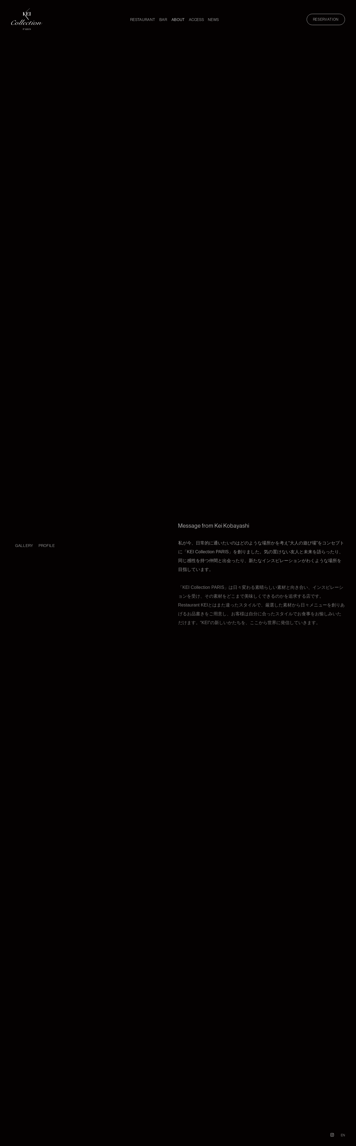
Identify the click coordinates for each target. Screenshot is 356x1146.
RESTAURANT (142, 19)
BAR (163, 19)
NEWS (213, 19)
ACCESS (196, 19)
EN (343, 1135)
